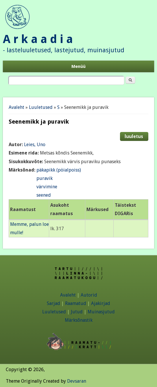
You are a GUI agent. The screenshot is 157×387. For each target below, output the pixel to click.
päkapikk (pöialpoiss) (58, 170)
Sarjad (53, 303)
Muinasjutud (101, 312)
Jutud (77, 312)
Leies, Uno (34, 144)
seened (43, 195)
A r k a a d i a (38, 39)
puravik (44, 178)
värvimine (46, 186)
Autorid (89, 295)
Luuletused (41, 107)
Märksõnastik (79, 320)
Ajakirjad (100, 303)
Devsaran (76, 381)
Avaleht (16, 107)
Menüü (78, 66)
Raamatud (75, 303)
